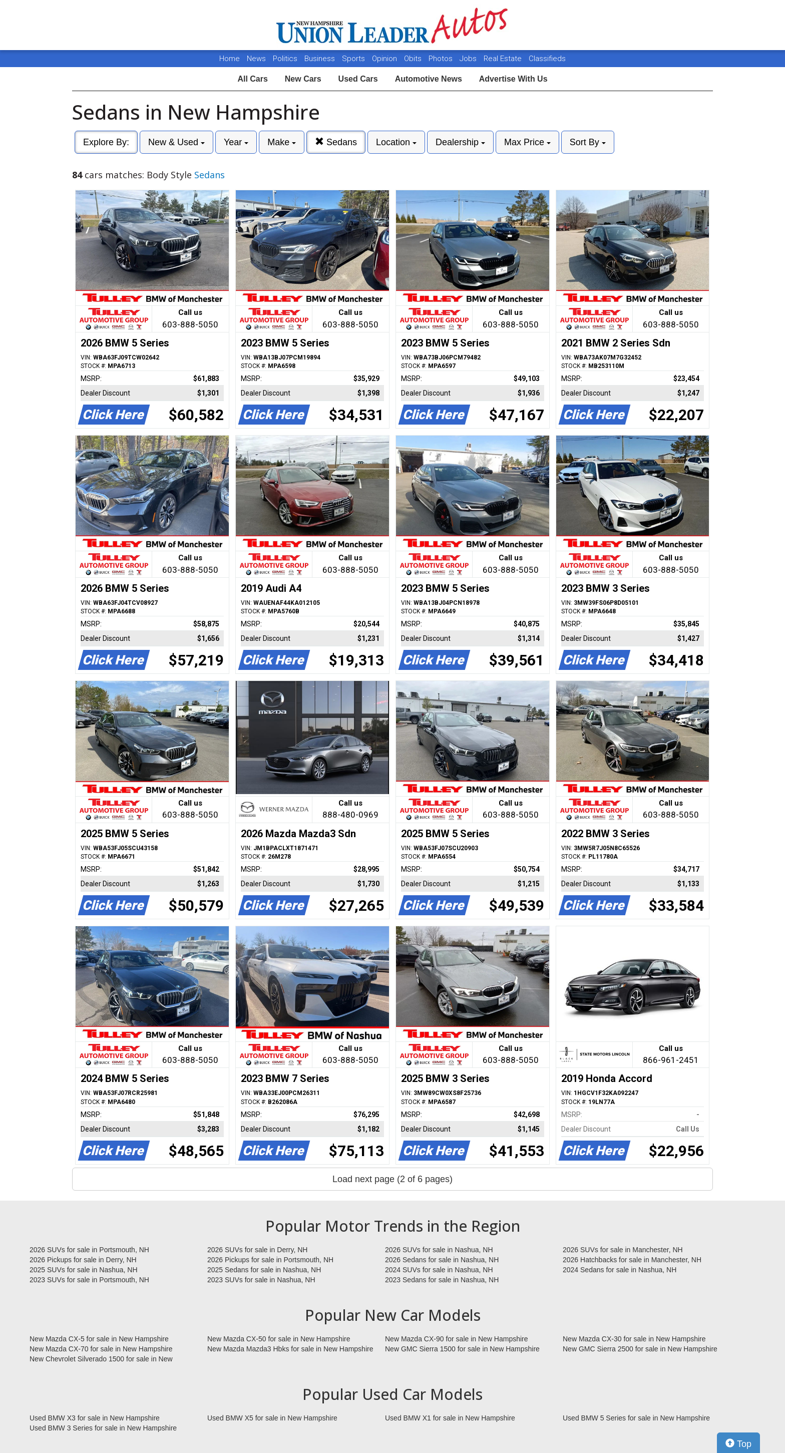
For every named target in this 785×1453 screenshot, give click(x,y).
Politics (285, 58)
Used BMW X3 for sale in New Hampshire (95, 1418)
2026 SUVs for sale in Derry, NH (257, 1250)
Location (396, 142)
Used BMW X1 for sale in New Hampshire (450, 1418)
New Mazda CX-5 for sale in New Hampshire (99, 1339)
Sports (354, 58)
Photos (442, 58)
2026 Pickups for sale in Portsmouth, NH (270, 1260)
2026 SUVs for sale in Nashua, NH (439, 1250)
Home (229, 58)
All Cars (252, 79)
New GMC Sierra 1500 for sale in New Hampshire (462, 1349)
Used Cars (358, 79)
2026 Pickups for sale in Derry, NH (83, 1260)
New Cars (303, 79)
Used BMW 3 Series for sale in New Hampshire (103, 1428)
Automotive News (428, 79)
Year (236, 142)
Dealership (460, 142)
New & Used (176, 142)
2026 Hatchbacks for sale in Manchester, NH (632, 1260)
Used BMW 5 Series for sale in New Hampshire (636, 1418)
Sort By (588, 142)
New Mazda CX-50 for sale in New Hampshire (278, 1339)
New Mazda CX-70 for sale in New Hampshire (101, 1349)
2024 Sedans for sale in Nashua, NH (619, 1270)
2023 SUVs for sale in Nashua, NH (261, 1280)
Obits (414, 58)
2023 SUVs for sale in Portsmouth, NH (89, 1280)
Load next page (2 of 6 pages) (392, 1179)
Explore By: (106, 142)
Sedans (336, 142)
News (256, 58)
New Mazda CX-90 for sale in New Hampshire (456, 1339)
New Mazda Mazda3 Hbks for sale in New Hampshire (290, 1349)
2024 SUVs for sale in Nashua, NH (439, 1270)
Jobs (469, 58)
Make (281, 142)
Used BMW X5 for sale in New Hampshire (272, 1418)
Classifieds (547, 58)
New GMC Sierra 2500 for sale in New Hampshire (640, 1349)
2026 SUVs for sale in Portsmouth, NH (89, 1250)
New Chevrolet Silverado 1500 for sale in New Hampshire (101, 1359)
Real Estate (504, 58)
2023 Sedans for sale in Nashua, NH (442, 1280)
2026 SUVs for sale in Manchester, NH (623, 1250)
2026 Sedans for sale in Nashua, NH (442, 1260)
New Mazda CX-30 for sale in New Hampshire (634, 1339)
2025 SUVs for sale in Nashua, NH (84, 1270)
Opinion (385, 58)
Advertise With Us (513, 79)
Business (320, 58)
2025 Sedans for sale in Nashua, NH (264, 1270)
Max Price (527, 142)
